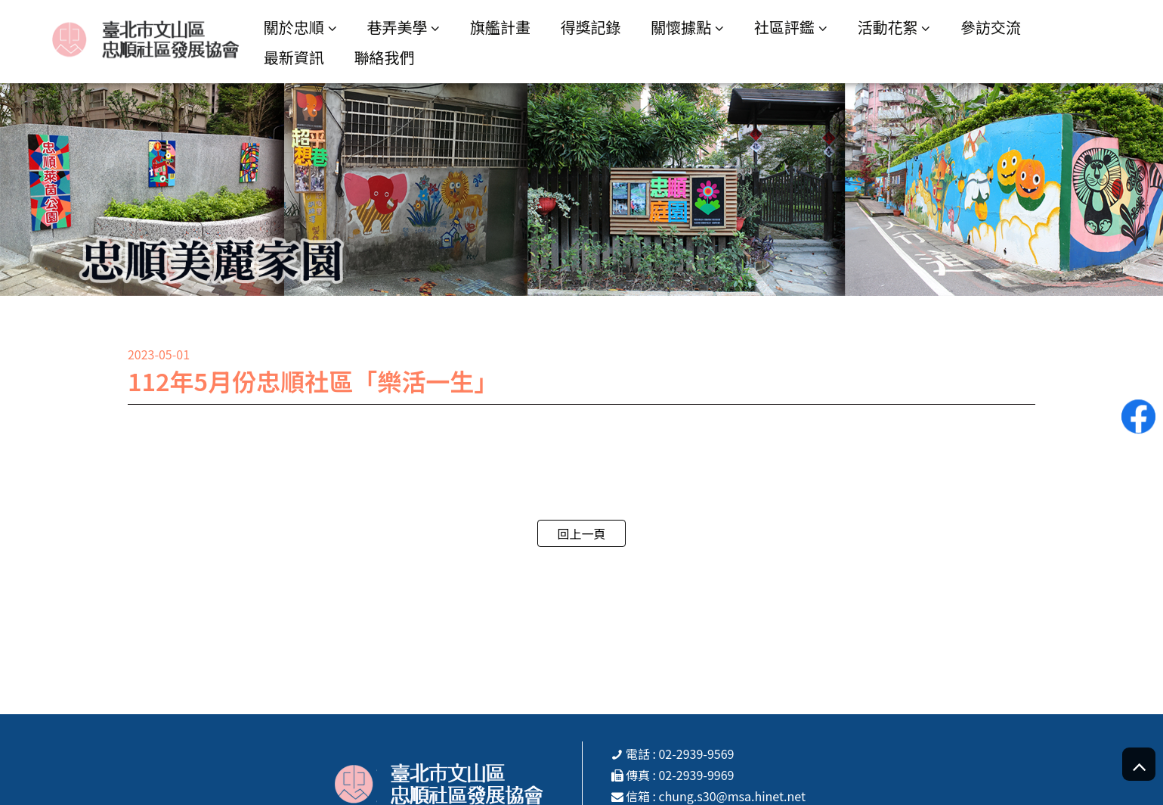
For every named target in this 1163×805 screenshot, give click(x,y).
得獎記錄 (591, 27)
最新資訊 (294, 57)
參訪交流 (990, 27)
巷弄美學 (397, 27)
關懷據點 (681, 27)
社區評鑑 (784, 27)
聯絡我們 (384, 57)
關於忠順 (294, 27)
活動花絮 (887, 27)
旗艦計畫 (500, 27)
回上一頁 (581, 533)
